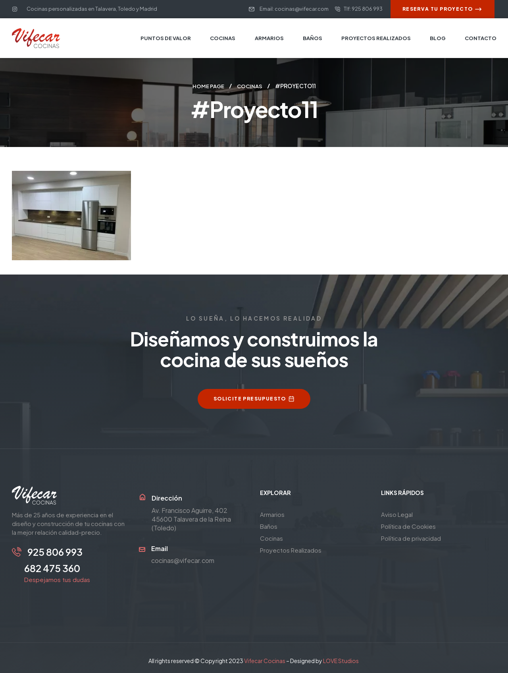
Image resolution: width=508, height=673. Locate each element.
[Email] (142, 549)
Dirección (167, 497)
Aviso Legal (397, 514)
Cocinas (250, 85)
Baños (268, 526)
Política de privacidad (411, 537)
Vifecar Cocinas (264, 656)
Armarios (272, 514)
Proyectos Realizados (290, 549)
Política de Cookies (408, 526)
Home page (207, 85)
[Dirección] (142, 496)
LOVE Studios (341, 656)
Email (159, 548)
